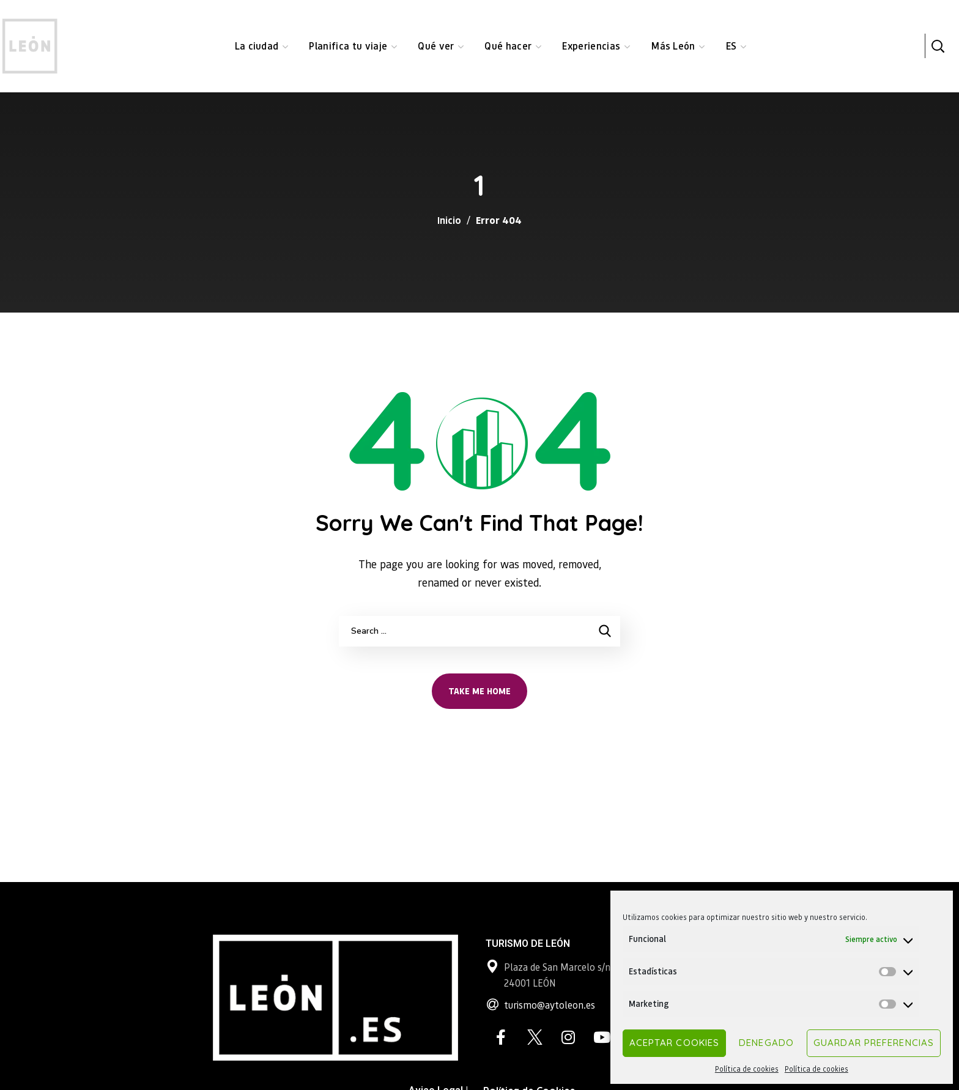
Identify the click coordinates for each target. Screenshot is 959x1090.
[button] (937, 46)
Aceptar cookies (674, 1042)
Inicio (449, 219)
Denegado (766, 1042)
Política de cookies (747, 1068)
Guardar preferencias (873, 1042)
